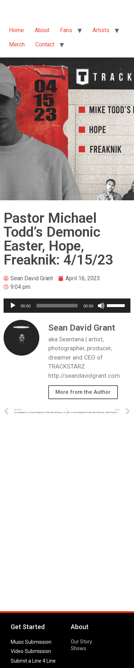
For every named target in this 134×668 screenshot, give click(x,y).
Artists (101, 30)
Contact (44, 44)
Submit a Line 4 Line (33, 661)
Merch (17, 44)
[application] (67, 305)
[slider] (57, 305)
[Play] (12, 305)
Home (16, 30)
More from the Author (83, 392)
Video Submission (31, 651)
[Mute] (101, 305)
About (42, 30)
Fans (66, 30)
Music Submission (31, 642)
